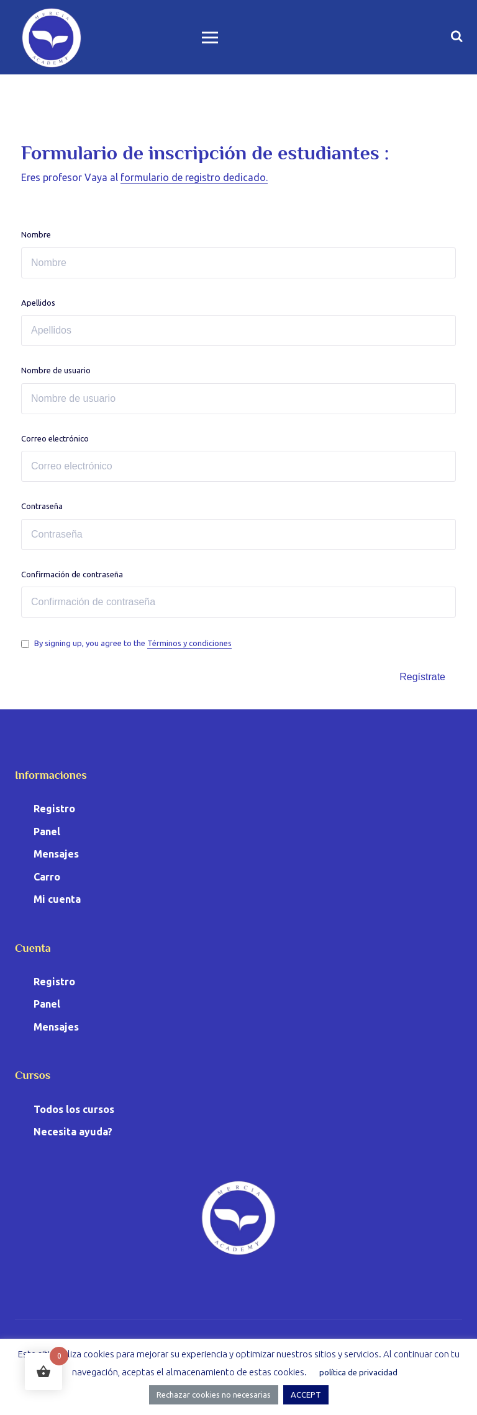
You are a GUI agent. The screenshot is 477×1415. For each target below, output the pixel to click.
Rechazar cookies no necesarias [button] (214, 1394)
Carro (47, 876)
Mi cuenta (57, 899)
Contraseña (42, 506)
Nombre (36, 234)
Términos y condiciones (189, 643)
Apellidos (38, 302)
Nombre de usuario (56, 370)
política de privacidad (358, 1372)
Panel (47, 831)
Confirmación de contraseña (72, 574)
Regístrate (422, 677)
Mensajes (56, 853)
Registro (54, 808)
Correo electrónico (55, 438)
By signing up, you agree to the (133, 643)
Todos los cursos (74, 1109)
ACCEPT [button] (306, 1394)
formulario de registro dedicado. (194, 177)
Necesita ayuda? (73, 1131)
